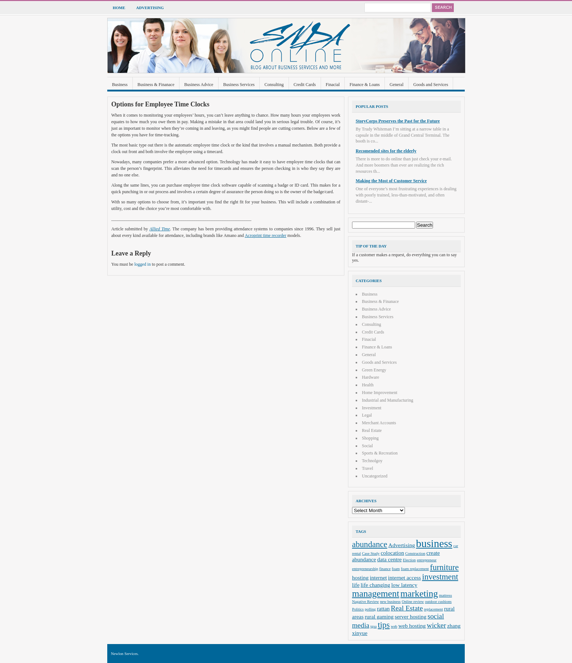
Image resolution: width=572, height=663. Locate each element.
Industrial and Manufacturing (387, 400)
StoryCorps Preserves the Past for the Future (398, 121)
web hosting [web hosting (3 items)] (412, 626)
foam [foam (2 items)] (396, 569)
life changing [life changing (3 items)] (375, 585)
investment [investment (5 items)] (440, 576)
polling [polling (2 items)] (370, 609)
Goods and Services (430, 84)
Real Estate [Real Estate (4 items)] (407, 608)
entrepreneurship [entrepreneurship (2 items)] (365, 569)
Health (368, 384)
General (396, 84)
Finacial (333, 84)
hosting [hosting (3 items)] (360, 577)
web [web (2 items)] (394, 626)
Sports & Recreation (380, 453)
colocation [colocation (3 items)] (392, 553)
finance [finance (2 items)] (385, 569)
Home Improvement (379, 392)
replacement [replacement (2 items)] (433, 609)
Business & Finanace (156, 84)
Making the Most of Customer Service (391, 180)
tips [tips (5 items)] (384, 624)
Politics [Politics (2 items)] (358, 609)
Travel (367, 468)
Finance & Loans (364, 84)
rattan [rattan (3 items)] (383, 608)
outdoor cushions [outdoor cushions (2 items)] (438, 602)
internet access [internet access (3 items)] (404, 577)
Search (443, 7)
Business (120, 84)
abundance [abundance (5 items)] (369, 544)
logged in (142, 264)
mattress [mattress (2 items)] (445, 595)
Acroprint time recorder (265, 235)
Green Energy (374, 370)
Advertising (150, 7)
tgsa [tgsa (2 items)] (373, 626)
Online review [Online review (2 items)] (413, 602)
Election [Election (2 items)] (409, 560)
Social (367, 445)
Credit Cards (305, 84)
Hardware (370, 377)
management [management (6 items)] (375, 593)
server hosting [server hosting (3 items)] (410, 616)
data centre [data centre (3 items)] (389, 559)
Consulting (274, 84)
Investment (371, 407)
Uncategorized (374, 476)
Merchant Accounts (379, 422)
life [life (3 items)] (356, 585)
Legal (367, 415)
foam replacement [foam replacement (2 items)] (415, 569)
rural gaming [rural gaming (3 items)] (379, 616)
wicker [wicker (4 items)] (436, 625)
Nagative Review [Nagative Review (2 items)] (365, 602)
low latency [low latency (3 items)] (404, 585)
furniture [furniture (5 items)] (444, 567)
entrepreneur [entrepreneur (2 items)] (427, 560)
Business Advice (198, 84)
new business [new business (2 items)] (390, 602)
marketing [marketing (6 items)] (419, 593)
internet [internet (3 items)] (378, 577)
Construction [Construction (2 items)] (415, 553)
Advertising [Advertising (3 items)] (402, 545)
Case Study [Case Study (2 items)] (370, 553)
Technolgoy (372, 460)
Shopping (370, 438)
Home (119, 7)
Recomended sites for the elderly (386, 150)
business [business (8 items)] (434, 543)
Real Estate (372, 430)
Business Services (239, 84)
